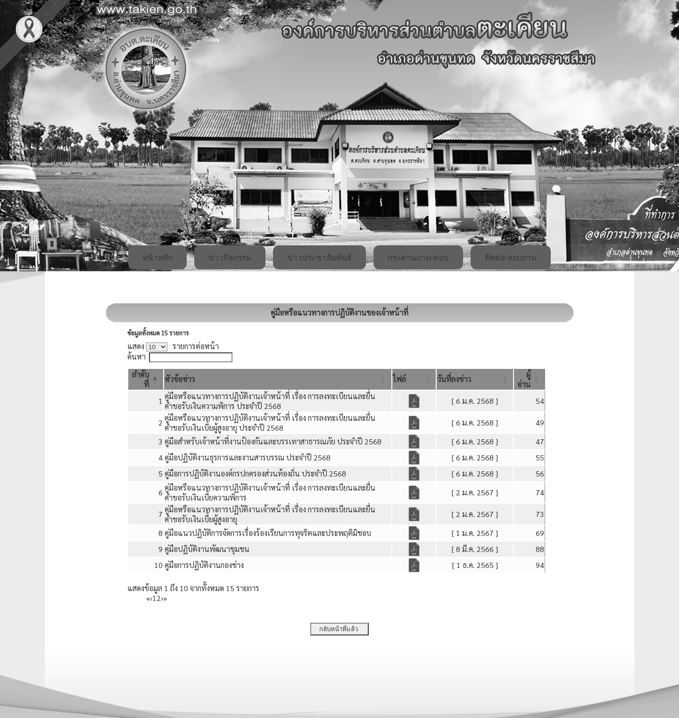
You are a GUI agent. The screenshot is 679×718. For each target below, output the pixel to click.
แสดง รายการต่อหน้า (173, 346)
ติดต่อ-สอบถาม (511, 257)
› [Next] (162, 598)
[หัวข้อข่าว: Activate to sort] (277, 379)
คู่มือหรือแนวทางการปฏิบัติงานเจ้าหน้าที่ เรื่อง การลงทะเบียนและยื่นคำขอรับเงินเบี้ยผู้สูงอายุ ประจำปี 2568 (270, 423)
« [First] (148, 598)
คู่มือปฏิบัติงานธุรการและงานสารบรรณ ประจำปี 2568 (248, 457)
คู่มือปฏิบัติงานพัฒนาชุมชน (207, 549)
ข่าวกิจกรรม (229, 257)
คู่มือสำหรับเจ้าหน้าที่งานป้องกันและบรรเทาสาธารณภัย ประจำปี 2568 (273, 441)
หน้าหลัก (157, 257)
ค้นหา (136, 356)
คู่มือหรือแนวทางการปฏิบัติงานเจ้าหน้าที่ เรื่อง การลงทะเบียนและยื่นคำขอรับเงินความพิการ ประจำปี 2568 (270, 401)
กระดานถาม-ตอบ (418, 257)
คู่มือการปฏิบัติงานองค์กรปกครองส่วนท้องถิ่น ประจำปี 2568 (255, 473)
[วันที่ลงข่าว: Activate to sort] (475, 379)
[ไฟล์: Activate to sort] (414, 379)
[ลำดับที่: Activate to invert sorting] (145, 379)
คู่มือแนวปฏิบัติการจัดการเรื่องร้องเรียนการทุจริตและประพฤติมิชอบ (268, 533)
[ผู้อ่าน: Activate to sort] (529, 379)
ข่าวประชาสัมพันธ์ (319, 257)
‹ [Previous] (151, 598)
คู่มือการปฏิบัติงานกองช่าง (204, 565)
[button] (180, 379)
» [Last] (165, 598)
